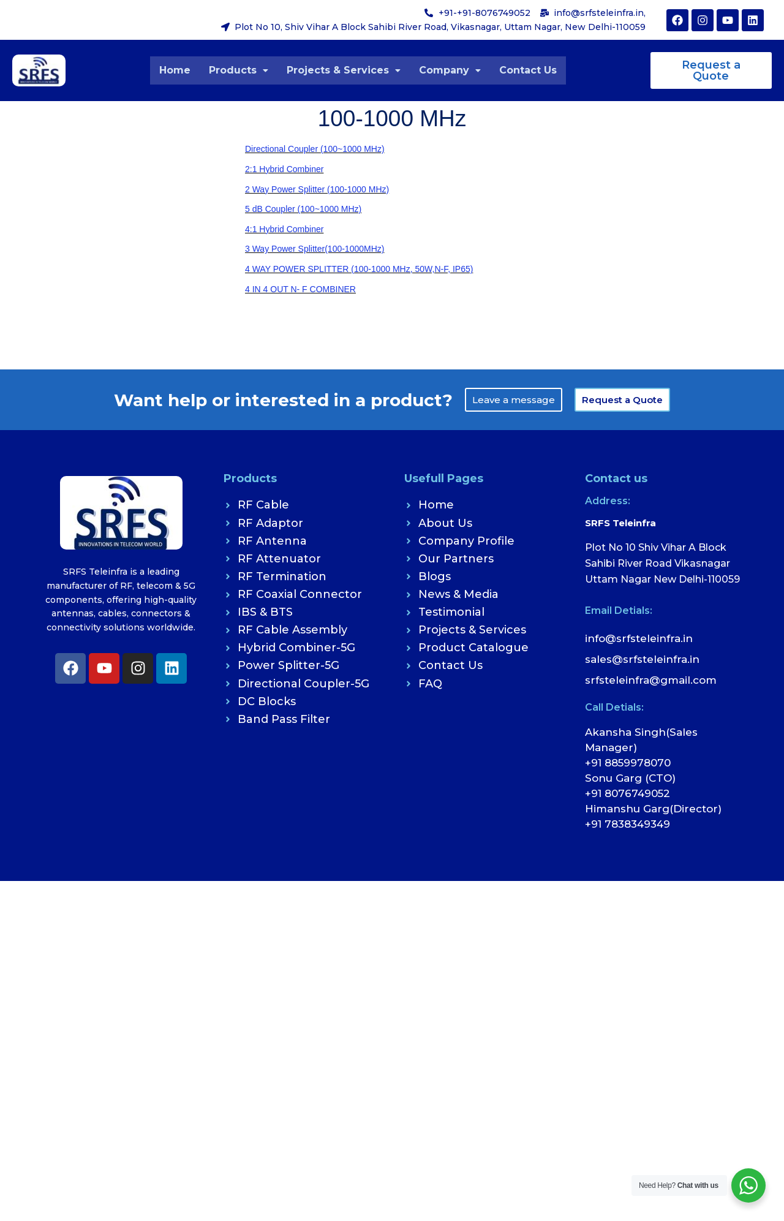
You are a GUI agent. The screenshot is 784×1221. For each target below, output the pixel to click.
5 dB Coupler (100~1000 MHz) (303, 209)
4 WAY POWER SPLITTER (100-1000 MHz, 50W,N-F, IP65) (359, 269)
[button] (238, 70)
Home (174, 70)
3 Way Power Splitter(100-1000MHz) (314, 249)
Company (450, 70)
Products (238, 70)
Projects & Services (344, 70)
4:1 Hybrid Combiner (284, 229)
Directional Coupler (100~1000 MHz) (315, 149)
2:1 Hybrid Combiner (284, 169)
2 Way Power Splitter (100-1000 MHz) (317, 189)
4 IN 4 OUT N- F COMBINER (300, 289)
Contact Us (528, 70)
